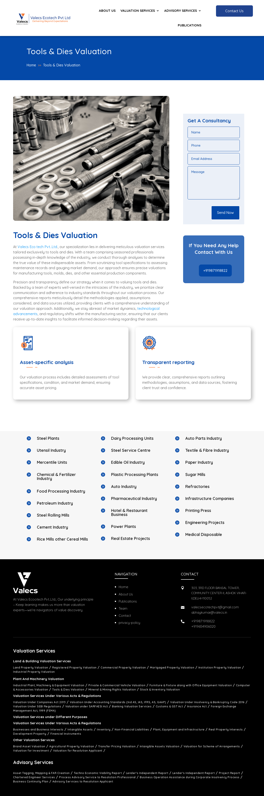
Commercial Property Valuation (123, 667)
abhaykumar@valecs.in (209, 612)
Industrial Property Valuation (34, 671)
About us (107, 10)
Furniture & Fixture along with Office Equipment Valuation (191, 685)
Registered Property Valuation (74, 667)
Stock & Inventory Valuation (160, 689)
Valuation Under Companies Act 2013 (39, 702)
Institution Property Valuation (219, 667)
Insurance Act (197, 706)
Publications (189, 25)
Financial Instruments (65, 733)
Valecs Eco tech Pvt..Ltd (37, 247)
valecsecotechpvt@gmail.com (215, 607)
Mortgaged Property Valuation (172, 667)
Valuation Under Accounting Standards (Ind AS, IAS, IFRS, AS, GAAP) (118, 702)
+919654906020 (203, 626)
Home (31, 65)
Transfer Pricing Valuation (117, 746)
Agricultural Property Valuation (71, 746)
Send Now (225, 212)
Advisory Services (180, 10)
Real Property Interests (226, 729)
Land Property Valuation (30, 667)
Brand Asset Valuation (29, 746)
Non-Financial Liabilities (132, 729)
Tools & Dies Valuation (61, 65)
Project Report (229, 773)
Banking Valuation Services (132, 706)
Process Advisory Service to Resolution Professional (97, 777)
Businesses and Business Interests (38, 729)
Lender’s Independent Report (147, 773)
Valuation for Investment (31, 750)
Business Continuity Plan (30, 781)
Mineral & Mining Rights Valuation (112, 689)
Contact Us (234, 10)
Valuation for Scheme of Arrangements (212, 746)
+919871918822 (215, 270)
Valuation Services (137, 10)
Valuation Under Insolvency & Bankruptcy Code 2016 (207, 702)
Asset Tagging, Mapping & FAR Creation (41, 773)
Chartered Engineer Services (34, 777)
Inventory (104, 729)
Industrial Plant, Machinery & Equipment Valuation (48, 685)
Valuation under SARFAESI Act (86, 706)
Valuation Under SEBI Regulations (37, 706)
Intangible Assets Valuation (160, 746)
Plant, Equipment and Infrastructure (179, 729)
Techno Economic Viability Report (98, 773)
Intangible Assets (80, 729)
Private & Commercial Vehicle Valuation (116, 685)
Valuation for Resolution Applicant (77, 750)
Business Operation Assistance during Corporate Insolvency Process (190, 777)
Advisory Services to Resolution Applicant (82, 781)
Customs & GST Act (169, 706)
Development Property (29, 733)
